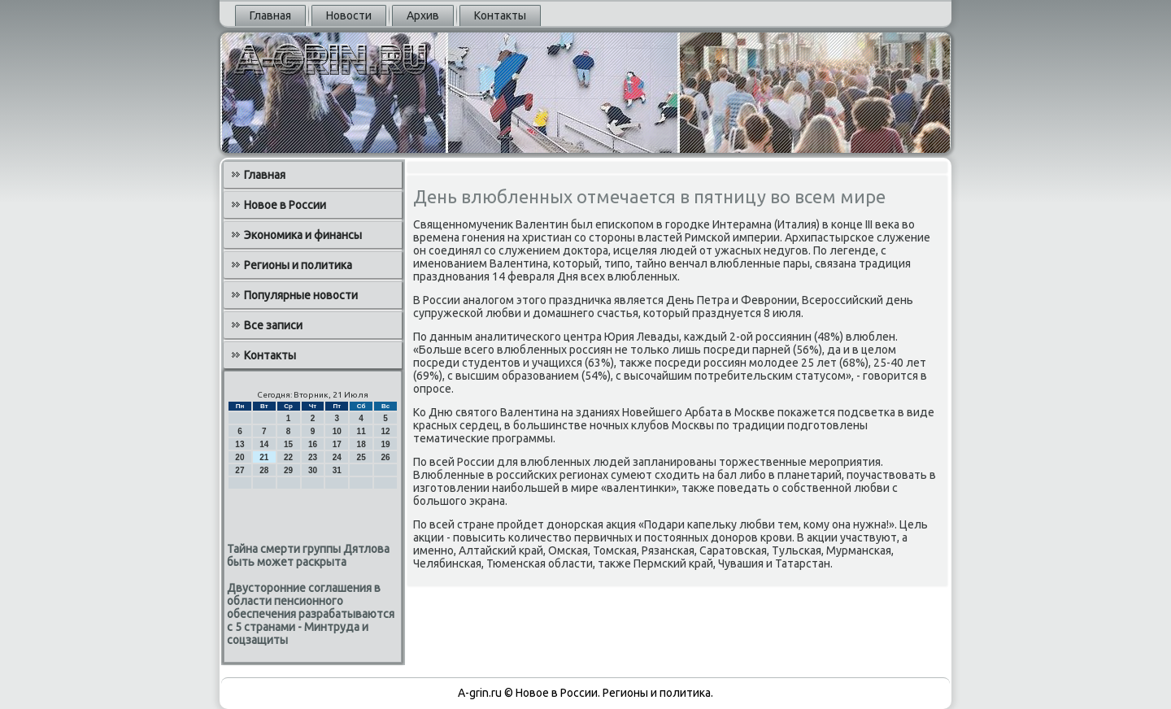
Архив (423, 15)
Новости (349, 15)
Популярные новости (301, 295)
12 (385, 431)
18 (361, 444)
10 (337, 431)
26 (385, 457)
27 (239, 470)
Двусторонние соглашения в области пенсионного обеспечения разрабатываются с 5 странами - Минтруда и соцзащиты (310, 613)
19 (385, 444)
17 (337, 444)
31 (337, 470)
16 (312, 444)
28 (263, 470)
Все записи (273, 325)
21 (263, 457)
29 (288, 470)
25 (361, 457)
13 (239, 444)
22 (288, 457)
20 (239, 457)
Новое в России (285, 204)
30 (312, 470)
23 (312, 457)
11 (361, 431)
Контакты (500, 15)
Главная (270, 15)
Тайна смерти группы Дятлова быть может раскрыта (308, 555)
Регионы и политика (298, 265)
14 (263, 444)
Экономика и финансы (303, 234)
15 (288, 444)
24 (337, 457)
